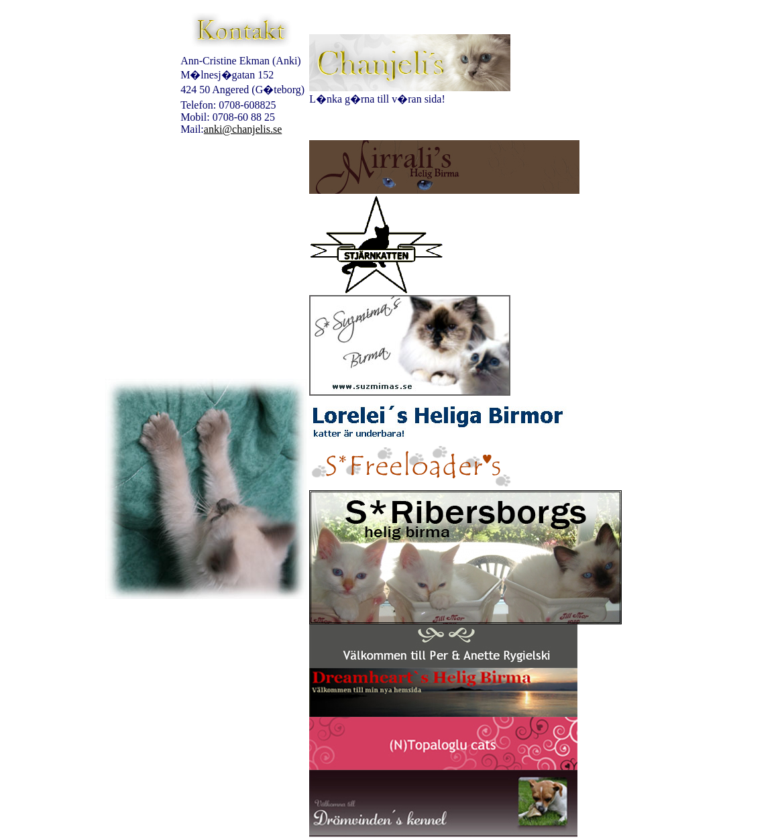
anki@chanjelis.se (243, 129)
